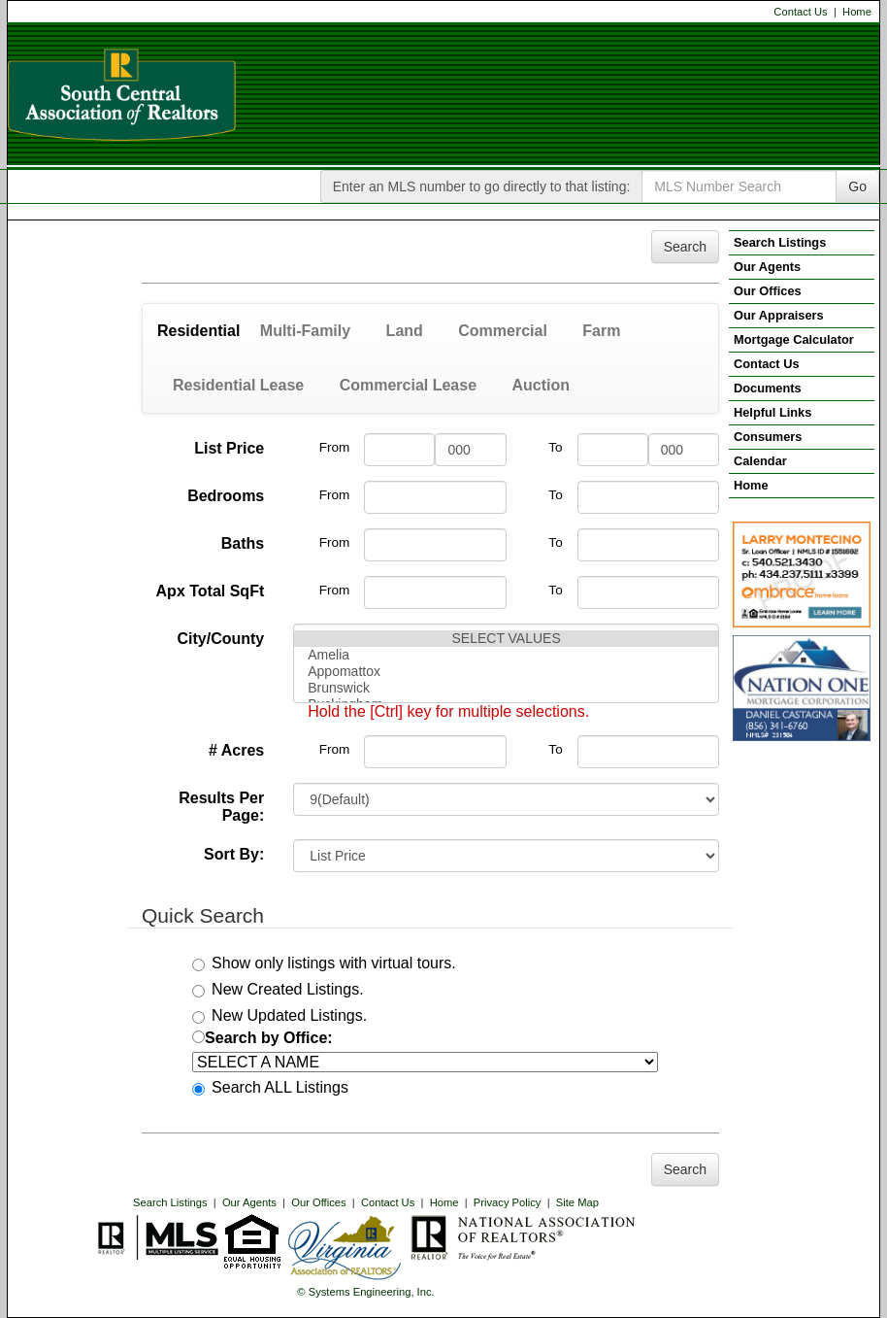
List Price (229, 448)
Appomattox (506, 671)
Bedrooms (225, 496)
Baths (242, 543)
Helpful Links (772, 412)
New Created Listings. (278, 989)
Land (404, 330)
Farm (601, 330)
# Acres (236, 750)
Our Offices (318, 1202)
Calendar (760, 461)
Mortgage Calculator (794, 339)
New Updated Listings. (279, 1015)
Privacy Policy (508, 1202)
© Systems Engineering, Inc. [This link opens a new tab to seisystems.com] (365, 1292)
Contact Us (800, 11)
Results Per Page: (221, 807)
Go (857, 186)
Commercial (502, 330)
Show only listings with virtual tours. (324, 963)
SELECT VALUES (506, 638)
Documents (768, 388)
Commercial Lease (408, 385)
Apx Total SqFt (210, 591)
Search (685, 246)
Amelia (506, 655)
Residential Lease (238, 385)
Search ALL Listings (270, 1087)
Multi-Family (305, 330)
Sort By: (234, 854)
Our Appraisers (779, 315)
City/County (220, 638)
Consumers (768, 436)
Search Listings (170, 1202)
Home (856, 11)
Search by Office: (262, 1038)
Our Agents (249, 1202)
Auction (540, 385)
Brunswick (506, 688)
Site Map (577, 1202)
